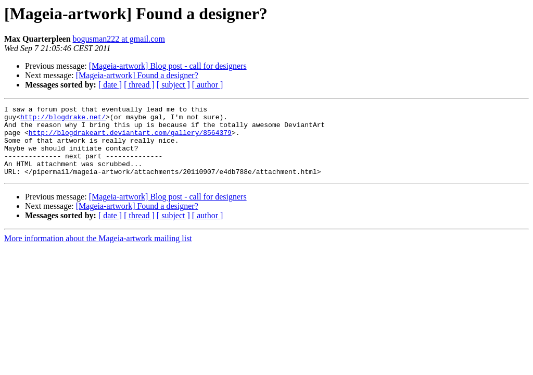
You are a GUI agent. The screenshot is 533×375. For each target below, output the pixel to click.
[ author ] (207, 84)
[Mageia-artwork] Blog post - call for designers (168, 65)
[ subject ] (173, 84)
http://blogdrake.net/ (63, 119)
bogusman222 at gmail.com (119, 38)
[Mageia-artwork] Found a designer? (137, 75)
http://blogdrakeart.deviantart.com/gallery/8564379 (130, 138)
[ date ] (110, 84)
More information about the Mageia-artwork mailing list (98, 252)
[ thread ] (139, 84)
